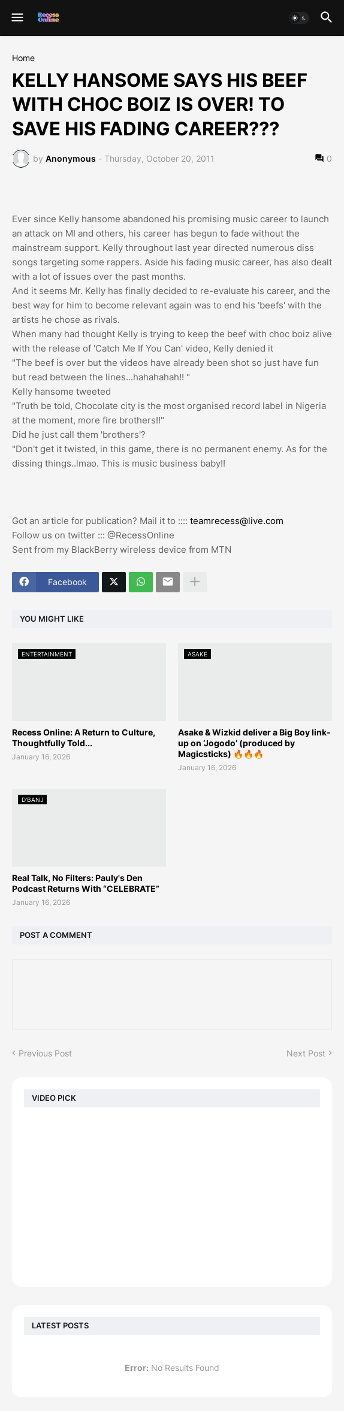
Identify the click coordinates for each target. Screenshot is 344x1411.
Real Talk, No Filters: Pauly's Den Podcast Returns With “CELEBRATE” (85, 883)
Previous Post (45, 1053)
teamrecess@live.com (236, 520)
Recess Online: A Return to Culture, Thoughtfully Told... (83, 737)
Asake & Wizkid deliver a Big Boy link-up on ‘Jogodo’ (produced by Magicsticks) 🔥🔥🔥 (254, 743)
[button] (16, 18)
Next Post (305, 1053)
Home (23, 58)
